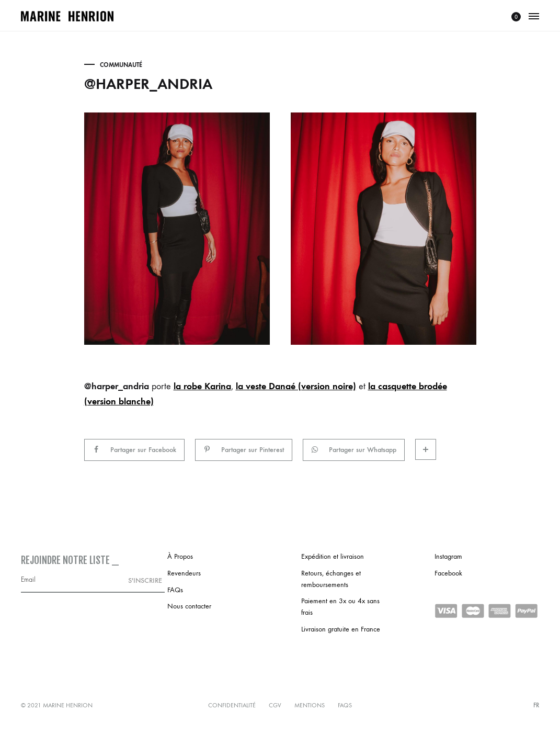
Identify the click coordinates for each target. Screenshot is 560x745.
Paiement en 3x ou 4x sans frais (340, 606)
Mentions (309, 705)
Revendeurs (184, 573)
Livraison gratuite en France (340, 629)
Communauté (121, 65)
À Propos (180, 556)
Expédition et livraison (332, 556)
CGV (275, 705)
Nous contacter (189, 606)
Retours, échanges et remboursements (331, 579)
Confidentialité (232, 705)
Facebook (448, 573)
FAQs (175, 589)
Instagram (448, 556)
